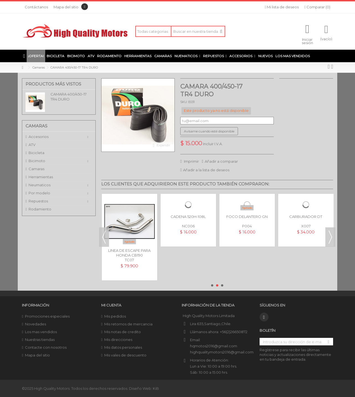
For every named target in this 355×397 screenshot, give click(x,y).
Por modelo (39, 193)
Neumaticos (39, 185)
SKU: (183, 102)
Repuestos (38, 201)
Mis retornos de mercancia (128, 324)
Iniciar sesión (307, 40)
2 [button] (217, 285)
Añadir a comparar (221, 161)
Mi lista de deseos (282, 7)
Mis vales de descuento (125, 355)
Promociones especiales (47, 316)
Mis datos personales (123, 347)
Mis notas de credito (122, 332)
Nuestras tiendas (40, 339)
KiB (156, 388)
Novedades (35, 324)
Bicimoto (37, 161)
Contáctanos (36, 7)
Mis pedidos (115, 316)
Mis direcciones (118, 339)
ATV (32, 144)
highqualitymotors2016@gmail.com (221, 352)
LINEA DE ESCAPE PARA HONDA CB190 (129, 252)
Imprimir (191, 161)
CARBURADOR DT (305, 216)
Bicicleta (36, 152)
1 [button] (212, 285)
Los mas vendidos (41, 332)
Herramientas (41, 177)
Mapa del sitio (66, 7)
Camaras (36, 169)
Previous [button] (104, 237)
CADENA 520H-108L (188, 216)
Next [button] (330, 237)
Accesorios (39, 136)
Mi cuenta (111, 305)
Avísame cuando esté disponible (209, 131)
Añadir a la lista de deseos (206, 170)
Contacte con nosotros (46, 347)
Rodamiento (40, 209)
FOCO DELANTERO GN (247, 216)
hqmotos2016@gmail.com (213, 346)
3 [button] (222, 285)
